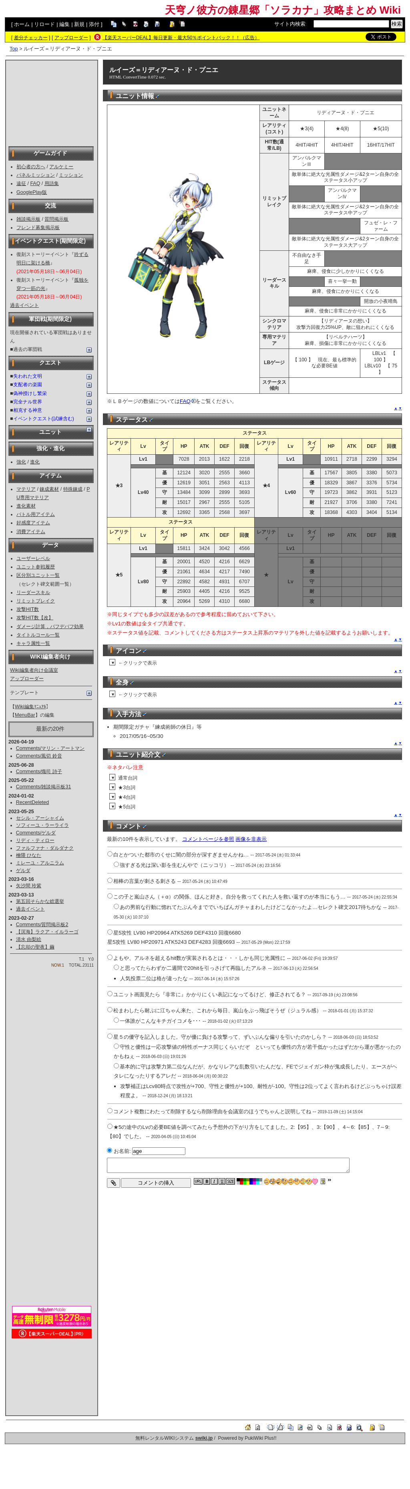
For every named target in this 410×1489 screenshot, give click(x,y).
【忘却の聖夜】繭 (35, 947)
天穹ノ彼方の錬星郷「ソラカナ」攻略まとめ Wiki (283, 10)
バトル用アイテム (35, 514)
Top (14, 49)
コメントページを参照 (208, 839)
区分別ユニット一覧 (38, 575)
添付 (94, 24)
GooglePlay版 (31, 192)
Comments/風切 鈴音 (39, 756)
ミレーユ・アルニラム (40, 863)
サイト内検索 (289, 24)
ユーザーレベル (33, 558)
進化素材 (26, 506)
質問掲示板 (56, 219)
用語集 (51, 183)
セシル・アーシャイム (40, 818)
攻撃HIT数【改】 (34, 618)
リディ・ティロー (35, 840)
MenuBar (25, 715)
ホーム (22, 24)
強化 (21, 462)
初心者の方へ (30, 166)
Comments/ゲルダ (36, 833)
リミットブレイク (35, 601)
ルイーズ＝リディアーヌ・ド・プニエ (163, 69)
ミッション (71, 175)
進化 (35, 462)
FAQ (35, 183)
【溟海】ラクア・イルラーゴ (47, 932)
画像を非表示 (251, 839)
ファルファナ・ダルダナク (45, 848)
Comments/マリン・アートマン (50, 748)
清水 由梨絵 (28, 939)
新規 (79, 24)
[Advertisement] (52, 102)
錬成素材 (49, 489)
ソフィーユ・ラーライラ (42, 825)
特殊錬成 (72, 489)
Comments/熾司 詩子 (39, 771)
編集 (64, 24)
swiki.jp (204, 1438)
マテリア (26, 489)
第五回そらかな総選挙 (40, 901)
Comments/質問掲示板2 (42, 924)
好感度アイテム (33, 523)
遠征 (21, 183)
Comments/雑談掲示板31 (43, 787)
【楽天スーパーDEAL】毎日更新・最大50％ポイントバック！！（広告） (181, 37)
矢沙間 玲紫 (28, 886)
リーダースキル (33, 592)
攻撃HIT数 (27, 609)
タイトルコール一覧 (38, 635)
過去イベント (24, 305)
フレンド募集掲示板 (38, 227)
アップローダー (71, 37)
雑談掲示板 (28, 219)
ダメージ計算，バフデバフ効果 (50, 626)
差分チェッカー (31, 37)
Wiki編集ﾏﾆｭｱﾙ (30, 706)
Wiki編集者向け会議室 (34, 670)
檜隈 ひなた (28, 855)
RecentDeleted (32, 802)
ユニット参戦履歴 (35, 567)
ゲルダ (23, 870)
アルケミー (61, 166)
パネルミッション (35, 175)
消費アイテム (30, 531)
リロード (44, 24)
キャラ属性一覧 (33, 643)
